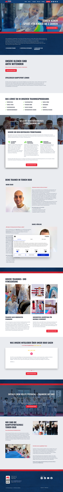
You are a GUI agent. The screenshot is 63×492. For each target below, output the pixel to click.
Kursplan (34, 1)
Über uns (38, 1)
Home (26, 1)
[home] (8, 2)
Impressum (42, 487)
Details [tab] (31, 239)
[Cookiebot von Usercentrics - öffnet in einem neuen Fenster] (45, 236)
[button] (29, 2)
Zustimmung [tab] (19, 239)
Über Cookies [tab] (44, 239)
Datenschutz (46, 487)
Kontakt (43, 1)
